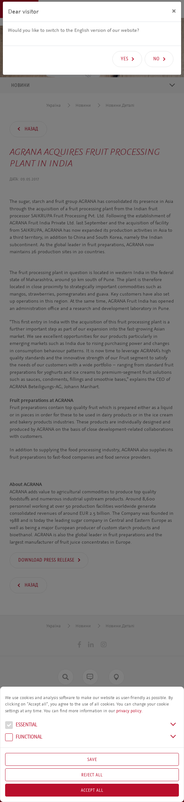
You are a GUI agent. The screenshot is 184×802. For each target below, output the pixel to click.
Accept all (92, 790)
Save (92, 759)
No (156, 47)
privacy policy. (129, 711)
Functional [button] (23, 737)
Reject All (92, 775)
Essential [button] (21, 725)
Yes (124, 47)
